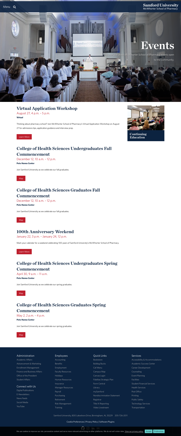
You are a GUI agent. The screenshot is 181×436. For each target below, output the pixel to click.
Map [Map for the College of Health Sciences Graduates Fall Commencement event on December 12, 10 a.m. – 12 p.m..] (21, 220)
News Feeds (22, 398)
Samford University (63, 415)
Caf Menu (97, 367)
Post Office (136, 391)
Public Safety (137, 399)
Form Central (99, 383)
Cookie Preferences (75, 421)
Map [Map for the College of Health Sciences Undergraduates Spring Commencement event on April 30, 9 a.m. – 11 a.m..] (21, 293)
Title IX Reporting (101, 403)
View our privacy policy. (134, 431)
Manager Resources (64, 387)
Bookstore (97, 359)
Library (96, 387)
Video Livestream (101, 407)
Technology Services (141, 403)
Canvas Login (99, 375)
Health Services (138, 387)
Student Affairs (23, 379)
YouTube (20, 406)
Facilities (135, 379)
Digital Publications (25, 390)
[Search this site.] (14, 6)
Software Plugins (106, 421)
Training (58, 407)
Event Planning (138, 375)
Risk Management (63, 403)
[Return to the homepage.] (161, 8)
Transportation (138, 407)
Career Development (141, 367)
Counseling (137, 371)
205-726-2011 (121, 415)
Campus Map (99, 371)
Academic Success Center (143, 363)
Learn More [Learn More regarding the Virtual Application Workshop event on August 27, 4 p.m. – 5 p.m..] (24, 136)
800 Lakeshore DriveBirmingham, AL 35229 (92, 415)
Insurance (59, 383)
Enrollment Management (28, 367)
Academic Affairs (24, 359)
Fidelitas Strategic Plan (103, 379)
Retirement (60, 399)
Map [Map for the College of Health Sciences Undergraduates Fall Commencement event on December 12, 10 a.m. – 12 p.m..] (21, 178)
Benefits (58, 363)
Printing (135, 395)
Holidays (59, 375)
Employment (60, 367)
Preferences (158, 431)
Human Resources (63, 379)
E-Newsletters (23, 394)
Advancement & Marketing (29, 363)
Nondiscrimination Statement (106, 395)
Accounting (60, 359)
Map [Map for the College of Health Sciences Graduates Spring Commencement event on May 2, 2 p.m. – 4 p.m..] (21, 334)
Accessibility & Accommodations (146, 359)
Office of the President (27, 375)
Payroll (58, 391)
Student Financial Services (143, 383)
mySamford (98, 391)
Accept (148, 431)
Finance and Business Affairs (29, 371)
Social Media (22, 402)
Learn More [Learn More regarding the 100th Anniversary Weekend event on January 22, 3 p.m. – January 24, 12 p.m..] (24, 251)
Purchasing (60, 395)
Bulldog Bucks (99, 363)
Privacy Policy (92, 421)
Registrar (97, 399)
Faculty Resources (63, 371)
